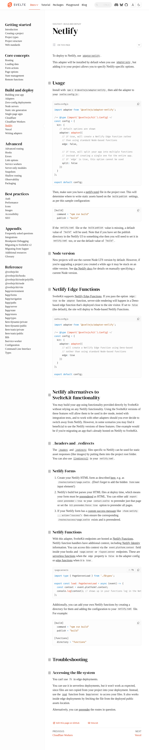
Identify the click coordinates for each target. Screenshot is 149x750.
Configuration (12, 345)
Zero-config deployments (18, 102)
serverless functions (64, 556)
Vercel (8, 129)
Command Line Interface (18, 348)
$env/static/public (14, 333)
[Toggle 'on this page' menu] (97, 44)
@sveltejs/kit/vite (14, 287)
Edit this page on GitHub (66, 723)
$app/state (10, 310)
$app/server (11, 306)
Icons (8, 206)
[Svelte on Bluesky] (121, 5)
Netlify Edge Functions (88, 296)
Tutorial (45, 4)
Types (8, 352)
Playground (72, 4)
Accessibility (12, 214)
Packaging (10, 183)
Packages (58, 4)
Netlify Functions (123, 538)
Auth (7, 198)
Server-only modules (15, 168)
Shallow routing (13, 175)
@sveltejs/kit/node (14, 283)
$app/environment (14, 291)
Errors (8, 156)
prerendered (86, 496)
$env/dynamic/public (16, 325)
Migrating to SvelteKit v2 (18, 245)
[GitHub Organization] (126, 5)
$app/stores (11, 314)
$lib (7, 337)
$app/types (10, 318)
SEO (7, 218)
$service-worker (13, 341)
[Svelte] (18, 5)
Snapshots (10, 171)
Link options (11, 160)
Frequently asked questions (19, 233)
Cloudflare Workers (15, 121)
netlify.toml (92, 192)
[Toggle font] (132, 4)
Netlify (8, 125)
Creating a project (14, 33)
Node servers (12, 106)
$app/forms (11, 295)
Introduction (11, 29)
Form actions (12, 68)
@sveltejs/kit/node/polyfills (19, 279)
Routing (9, 60)
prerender (84, 709)
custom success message (102, 511)
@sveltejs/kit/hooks (15, 275)
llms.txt (93, 723)
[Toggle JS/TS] (131, 570)
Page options (11, 71)
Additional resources (15, 252)
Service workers (13, 164)
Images (8, 210)
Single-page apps (14, 114)
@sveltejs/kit (12, 271)
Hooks (8, 152)
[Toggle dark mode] (138, 4)
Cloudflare (10, 117)
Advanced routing (14, 148)
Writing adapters (13, 133)
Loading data (12, 64)
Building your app (14, 94)
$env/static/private (14, 329)
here (113, 477)
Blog (84, 4)
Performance (11, 202)
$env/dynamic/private (16, 322)
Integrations (11, 237)
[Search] (103, 5)
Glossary (9, 256)
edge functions (64, 560)
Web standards (12, 44)
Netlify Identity (131, 543)
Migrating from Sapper (17, 248)
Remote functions (14, 79)
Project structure (13, 41)
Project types (11, 37)
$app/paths (10, 302)
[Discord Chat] (116, 5)
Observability (12, 179)
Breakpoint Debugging (17, 241)
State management (14, 75)
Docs (34, 5)
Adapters (9, 98)
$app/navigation (13, 298)
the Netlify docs (83, 268)
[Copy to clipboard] (138, 104)
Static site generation (16, 110)
